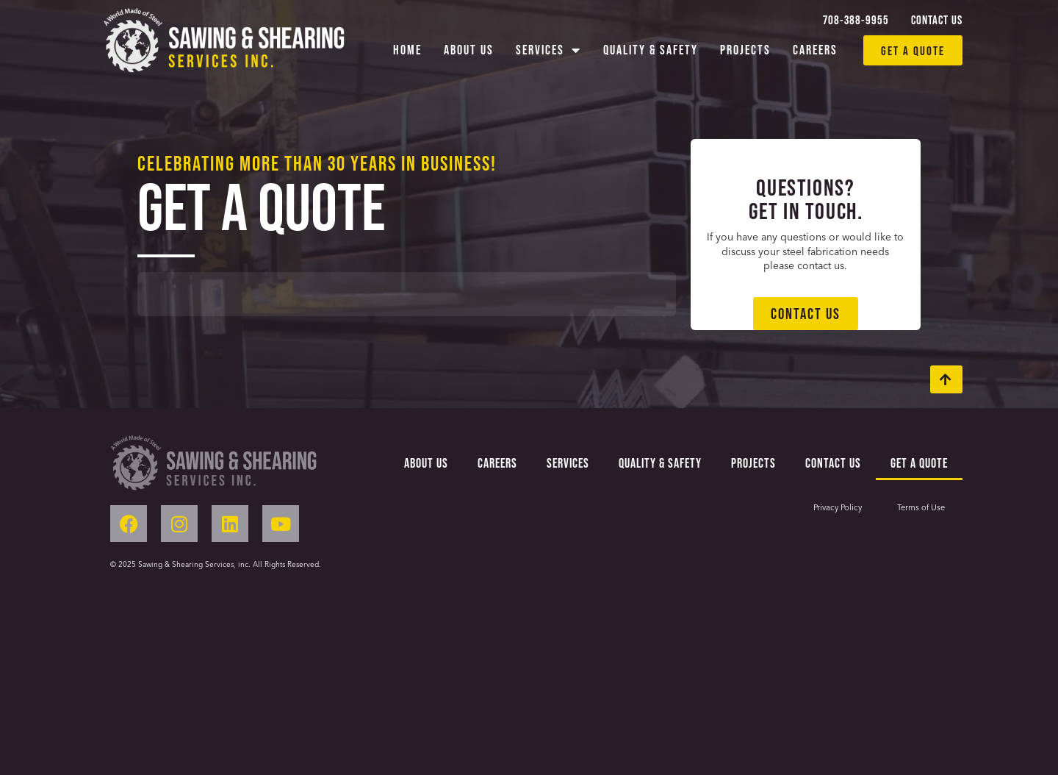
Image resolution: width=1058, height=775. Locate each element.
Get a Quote (919, 463)
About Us (469, 49)
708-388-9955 (856, 19)
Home (407, 49)
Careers (815, 49)
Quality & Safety (650, 49)
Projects (745, 49)
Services (548, 50)
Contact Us (936, 19)
